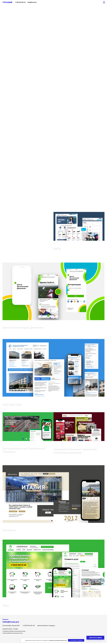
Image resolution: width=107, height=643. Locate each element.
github (39, 625)
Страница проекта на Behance (13, 80)
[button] (74, 115)
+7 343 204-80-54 (20, 2)
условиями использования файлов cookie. (58, 640)
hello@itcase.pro (32, 2)
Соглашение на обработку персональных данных (14, 631)
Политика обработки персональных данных (13, 633)
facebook (45, 625)
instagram (52, 625)
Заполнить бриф (95, 638)
